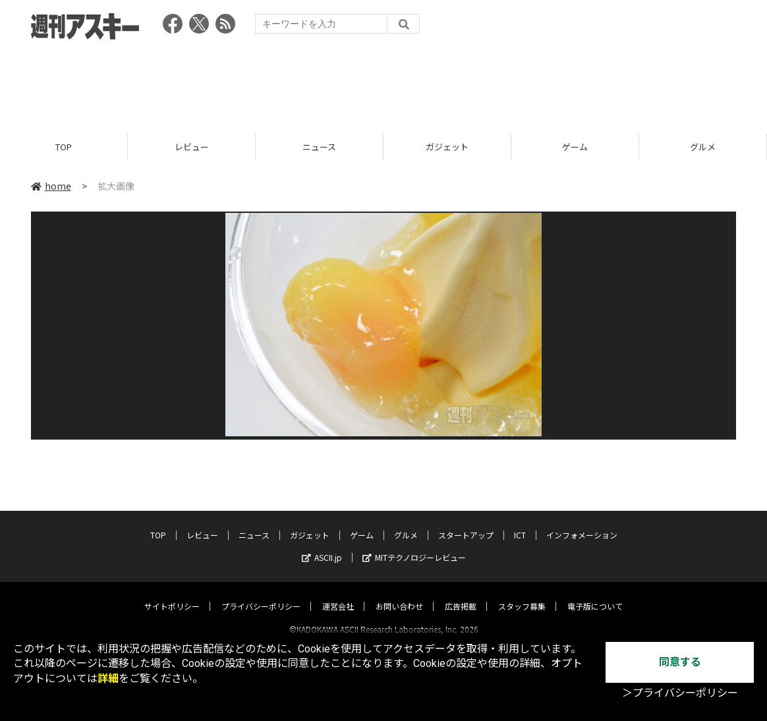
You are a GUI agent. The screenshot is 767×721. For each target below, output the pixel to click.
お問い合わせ (399, 594)
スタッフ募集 (522, 594)
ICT (520, 523)
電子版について (595, 594)
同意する (680, 662)
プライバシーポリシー (260, 594)
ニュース (319, 146)
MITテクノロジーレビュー (414, 545)
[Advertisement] (383, 82)
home (51, 185)
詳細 (108, 678)
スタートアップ (466, 523)
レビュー (192, 146)
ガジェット (447, 146)
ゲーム (575, 146)
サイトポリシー (172, 594)
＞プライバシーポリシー (680, 693)
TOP (63, 146)
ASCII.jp (322, 545)
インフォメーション (581, 523)
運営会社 (338, 594)
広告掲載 (460, 594)
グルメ (703, 146)
